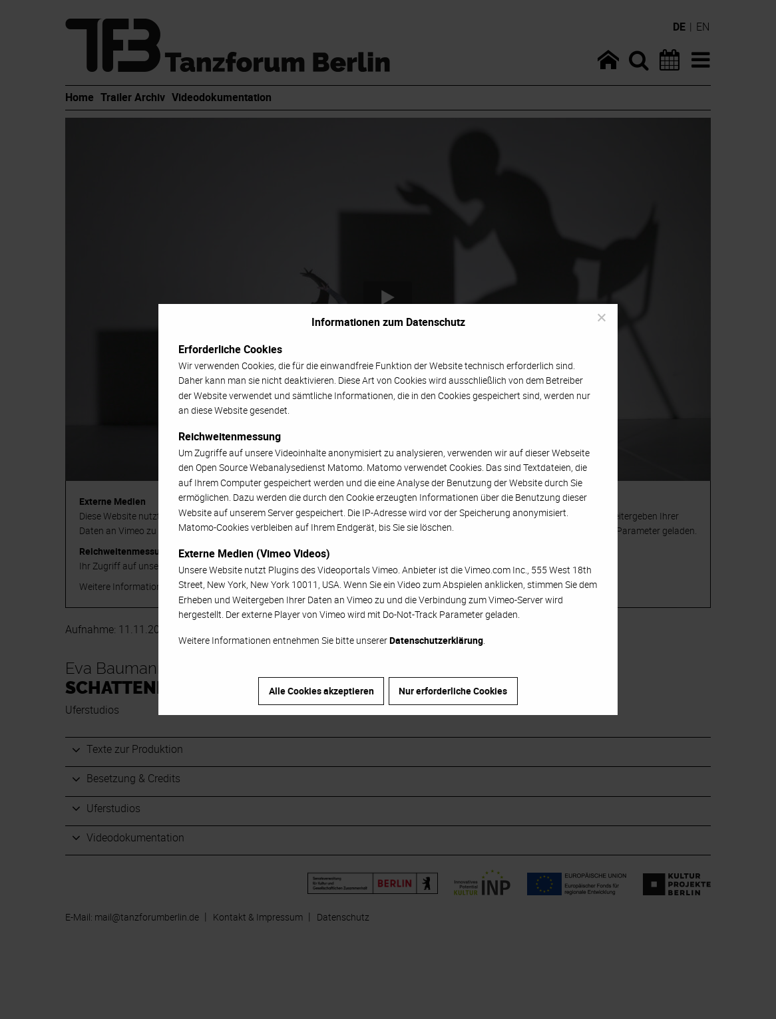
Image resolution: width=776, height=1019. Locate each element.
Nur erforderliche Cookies (453, 690)
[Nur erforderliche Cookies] (601, 317)
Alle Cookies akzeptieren (321, 690)
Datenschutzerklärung (436, 640)
